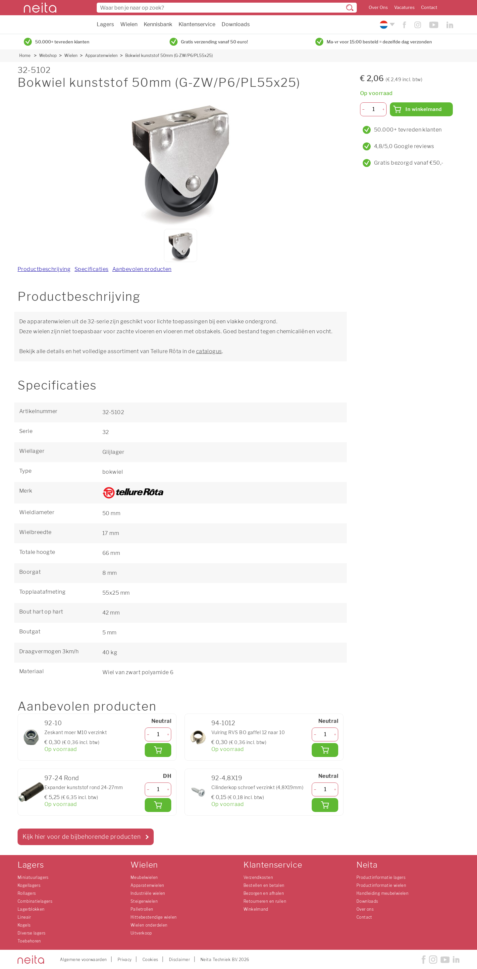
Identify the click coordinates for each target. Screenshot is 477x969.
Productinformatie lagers (380, 877)
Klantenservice (197, 24)
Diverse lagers (31, 933)
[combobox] (227, 8)
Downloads (236, 24)
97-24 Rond (61, 778)
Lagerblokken (31, 909)
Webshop (48, 55)
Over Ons (378, 7)
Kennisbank (158, 24)
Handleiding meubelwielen (382, 893)
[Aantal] (158, 734)
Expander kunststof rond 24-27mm (83, 787)
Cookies (150, 959)
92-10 (53, 723)
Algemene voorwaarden (83, 959)
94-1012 (223, 723)
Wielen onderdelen (149, 925)
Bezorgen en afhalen (263, 893)
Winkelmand (255, 909)
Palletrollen (142, 909)
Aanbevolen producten (142, 269)
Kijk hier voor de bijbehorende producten (81, 836)
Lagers (105, 24)
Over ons (365, 909)
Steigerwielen (144, 901)
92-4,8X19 (226, 778)
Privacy (125, 959)
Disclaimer (179, 959)
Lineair (24, 917)
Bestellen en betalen (264, 885)
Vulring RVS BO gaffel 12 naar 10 (248, 732)
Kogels (24, 925)
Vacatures (404, 7)
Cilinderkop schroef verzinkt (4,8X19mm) (257, 787)
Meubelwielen (144, 877)
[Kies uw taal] (386, 25)
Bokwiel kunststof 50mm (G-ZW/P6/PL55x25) (169, 55)
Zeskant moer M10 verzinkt (75, 732)
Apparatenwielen (101, 55)
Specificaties (92, 269)
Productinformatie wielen (381, 885)
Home (24, 55)
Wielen (128, 24)
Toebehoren (29, 941)
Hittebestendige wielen (154, 917)
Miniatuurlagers (33, 877)
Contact (429, 7)
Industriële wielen (148, 893)
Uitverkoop (141, 933)
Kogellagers (29, 885)
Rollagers (27, 893)
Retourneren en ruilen (264, 901)
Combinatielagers (35, 901)
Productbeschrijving (44, 269)
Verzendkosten (258, 877)
